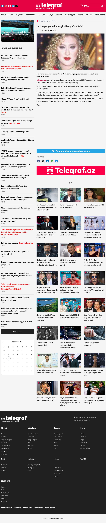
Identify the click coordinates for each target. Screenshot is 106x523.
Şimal (3, 498)
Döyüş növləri (58, 470)
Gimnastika (57, 468)
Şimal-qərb (4, 496)
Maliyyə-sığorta (32, 440)
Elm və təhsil (58, 437)
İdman (80, 15)
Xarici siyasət (5, 445)
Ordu (2, 434)
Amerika (83, 437)
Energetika (31, 437)
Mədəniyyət (70, 15)
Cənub (3, 487)
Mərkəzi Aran (5, 493)
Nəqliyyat (31, 445)
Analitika (4, 454)
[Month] (14, 342)
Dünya (50, 15)
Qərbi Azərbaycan (7, 440)
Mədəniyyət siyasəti (34, 465)
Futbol (56, 476)
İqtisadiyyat (30, 15)
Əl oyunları (57, 473)
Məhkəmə (4, 465)
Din (55, 448)
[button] (13, 39)
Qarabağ (4, 451)
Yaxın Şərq (83, 442)
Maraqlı (3, 470)
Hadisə (59, 15)
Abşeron (4, 501)
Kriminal (4, 468)
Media (56, 445)
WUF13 (89, 15)
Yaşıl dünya (57, 440)
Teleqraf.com (41, 80)
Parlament (4, 442)
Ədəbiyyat (31, 468)
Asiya (82, 440)
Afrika (82, 434)
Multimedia (100, 15)
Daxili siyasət (5, 448)
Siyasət (19, 15)
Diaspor (3, 437)
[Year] (21, 342)
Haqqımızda (38, 508)
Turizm (30, 448)
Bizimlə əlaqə (50, 508)
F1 (55, 465)
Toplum (41, 15)
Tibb (55, 442)
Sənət (29, 470)
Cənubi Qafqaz (85, 448)
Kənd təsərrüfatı (33, 434)
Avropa (82, 445)
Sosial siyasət (58, 434)
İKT (29, 442)
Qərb (2, 490)
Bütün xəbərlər (7, 15)
